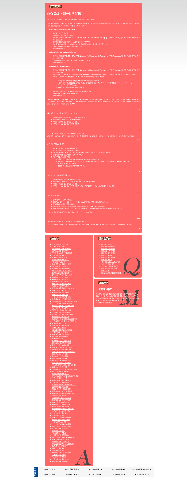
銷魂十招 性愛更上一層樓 (61, 453)
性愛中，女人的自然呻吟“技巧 (62, 314)
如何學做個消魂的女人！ (60, 317)
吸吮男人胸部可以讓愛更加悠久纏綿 (64, 301)
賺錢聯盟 (108, 303)
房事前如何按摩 (57, 339)
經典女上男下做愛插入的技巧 (62, 275)
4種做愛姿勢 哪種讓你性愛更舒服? (64, 365)
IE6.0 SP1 (71, 38)
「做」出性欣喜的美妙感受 (61, 297)
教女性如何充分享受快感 (60, 286)
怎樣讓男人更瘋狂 (58, 431)
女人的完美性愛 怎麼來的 (61, 411)
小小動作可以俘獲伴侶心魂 (61, 350)
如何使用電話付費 (107, 264)
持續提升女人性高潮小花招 (61, 264)
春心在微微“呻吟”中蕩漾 (60, 378)
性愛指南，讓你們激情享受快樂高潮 (64, 319)
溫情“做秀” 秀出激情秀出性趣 (62, 347)
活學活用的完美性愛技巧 (60, 358)
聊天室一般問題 (106, 255)
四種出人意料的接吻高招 (60, 442)
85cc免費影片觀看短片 (72, 469)
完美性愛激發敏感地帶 (60, 251)
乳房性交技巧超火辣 (59, 323)
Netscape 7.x (84, 38)
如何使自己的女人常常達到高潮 (63, 306)
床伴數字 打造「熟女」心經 (61, 341)
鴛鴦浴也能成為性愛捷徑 (60, 293)
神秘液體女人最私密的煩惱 (61, 249)
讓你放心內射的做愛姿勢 (60, 334)
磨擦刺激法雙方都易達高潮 (61, 389)
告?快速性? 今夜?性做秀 (60, 273)
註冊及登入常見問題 (108, 251)
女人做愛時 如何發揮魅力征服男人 (64, 321)
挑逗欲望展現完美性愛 (60, 279)
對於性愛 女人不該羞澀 (60, 266)
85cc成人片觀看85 (95, 474)
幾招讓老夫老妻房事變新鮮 (61, 400)
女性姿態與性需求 (58, 415)
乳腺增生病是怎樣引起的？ (61, 244)
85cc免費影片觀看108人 (142, 474)
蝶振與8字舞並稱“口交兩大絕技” (63, 409)
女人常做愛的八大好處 (60, 387)
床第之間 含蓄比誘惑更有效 (61, 402)
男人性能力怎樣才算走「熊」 (62, 310)
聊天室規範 (105, 271)
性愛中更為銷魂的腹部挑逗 (61, 268)
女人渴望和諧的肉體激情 (60, 382)
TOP (138, 109)
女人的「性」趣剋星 (59, 328)
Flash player (117, 38)
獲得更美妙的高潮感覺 (60, 461)
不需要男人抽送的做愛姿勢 (61, 404)
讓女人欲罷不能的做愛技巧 (61, 426)
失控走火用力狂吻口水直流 (61, 424)
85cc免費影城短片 (95, 469)
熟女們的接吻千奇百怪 (60, 354)
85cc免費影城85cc (118, 469)
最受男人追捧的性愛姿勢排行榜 (63, 393)
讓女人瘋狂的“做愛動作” (60, 371)
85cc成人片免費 (49, 469)
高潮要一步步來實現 (59, 455)
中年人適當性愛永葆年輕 (60, 413)
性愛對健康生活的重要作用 (61, 299)
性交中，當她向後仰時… (60, 428)
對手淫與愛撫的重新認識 (60, 290)
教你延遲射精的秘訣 (59, 457)
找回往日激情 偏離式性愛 (61, 345)
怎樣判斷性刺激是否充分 (60, 260)
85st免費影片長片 (119, 474)
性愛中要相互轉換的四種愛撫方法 (63, 385)
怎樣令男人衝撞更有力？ (60, 459)
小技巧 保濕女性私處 (59, 422)
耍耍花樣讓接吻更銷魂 (60, 332)
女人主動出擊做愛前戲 (60, 295)
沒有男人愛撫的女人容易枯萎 (62, 330)
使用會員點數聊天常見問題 (110, 262)
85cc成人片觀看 (49, 474)
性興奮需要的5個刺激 (59, 257)
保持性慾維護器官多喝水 (60, 407)
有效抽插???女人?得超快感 (61, 398)
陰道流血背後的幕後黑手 (60, 325)
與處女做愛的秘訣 (58, 448)
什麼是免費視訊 (106, 260)
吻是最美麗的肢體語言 (60, 396)
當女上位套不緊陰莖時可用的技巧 (63, 352)
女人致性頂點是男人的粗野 (61, 312)
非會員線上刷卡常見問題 (109, 266)
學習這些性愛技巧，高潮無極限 (63, 444)
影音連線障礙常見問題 (109, 268)
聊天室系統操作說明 (108, 249)
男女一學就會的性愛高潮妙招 (62, 271)
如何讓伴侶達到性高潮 (60, 277)
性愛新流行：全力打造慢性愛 (62, 391)
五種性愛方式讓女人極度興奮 (62, 253)
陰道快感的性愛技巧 (59, 450)
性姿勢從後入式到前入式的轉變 (63, 288)
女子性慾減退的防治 (59, 246)
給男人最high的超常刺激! (61, 439)
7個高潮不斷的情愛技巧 (60, 336)
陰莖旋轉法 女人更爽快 (60, 282)
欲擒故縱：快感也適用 (60, 356)
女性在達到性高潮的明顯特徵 (62, 303)
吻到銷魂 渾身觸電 (58, 262)
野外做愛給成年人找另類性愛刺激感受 (65, 376)
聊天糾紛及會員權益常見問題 (111, 273)
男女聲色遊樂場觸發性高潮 (61, 360)
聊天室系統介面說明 (108, 246)
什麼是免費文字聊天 (108, 257)
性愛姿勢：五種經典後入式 (61, 284)
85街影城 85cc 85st (72, 474)
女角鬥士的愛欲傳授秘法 (60, 435)
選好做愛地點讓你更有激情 (61, 343)
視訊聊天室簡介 (106, 244)
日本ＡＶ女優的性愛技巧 (60, 367)
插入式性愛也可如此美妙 (60, 446)
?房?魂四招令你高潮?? (60, 308)
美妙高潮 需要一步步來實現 (61, 363)
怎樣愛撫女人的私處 (59, 433)
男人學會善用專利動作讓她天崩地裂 (64, 437)
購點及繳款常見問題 (108, 253)
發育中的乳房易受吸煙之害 (61, 380)
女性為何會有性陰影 (59, 255)
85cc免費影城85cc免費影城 (141, 469)
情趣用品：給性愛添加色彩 (61, 417)
